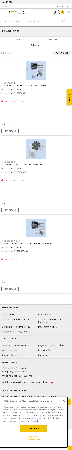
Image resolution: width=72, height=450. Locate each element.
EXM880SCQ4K (8, 83)
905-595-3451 (26, 375)
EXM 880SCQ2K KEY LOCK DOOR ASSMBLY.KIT (22, 164)
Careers (42, 355)
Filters (17, 39)
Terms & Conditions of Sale (16, 319)
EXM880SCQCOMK (10, 241)
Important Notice (47, 326)
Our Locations (9, 350)
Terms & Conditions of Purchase (50, 320)
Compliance (8, 314)
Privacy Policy (45, 314)
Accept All (34, 428)
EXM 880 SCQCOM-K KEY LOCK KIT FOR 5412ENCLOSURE (26, 243)
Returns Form (45, 350)
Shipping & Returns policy (16, 326)
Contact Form (9, 355)
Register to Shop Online (51, 345)
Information (36, 307)
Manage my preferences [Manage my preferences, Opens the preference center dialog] (34, 437)
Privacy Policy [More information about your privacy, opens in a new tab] (36, 421)
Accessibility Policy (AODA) (16, 331)
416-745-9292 (11, 2)
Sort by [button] (52, 39)
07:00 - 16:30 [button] (62, 6)
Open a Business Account (15, 345)
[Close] (64, 401)
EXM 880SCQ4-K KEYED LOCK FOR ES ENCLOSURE (23, 85)
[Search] (36, 21)
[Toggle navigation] (3, 12)
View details (10, 131)
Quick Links (36, 338)
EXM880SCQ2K (8, 162)
